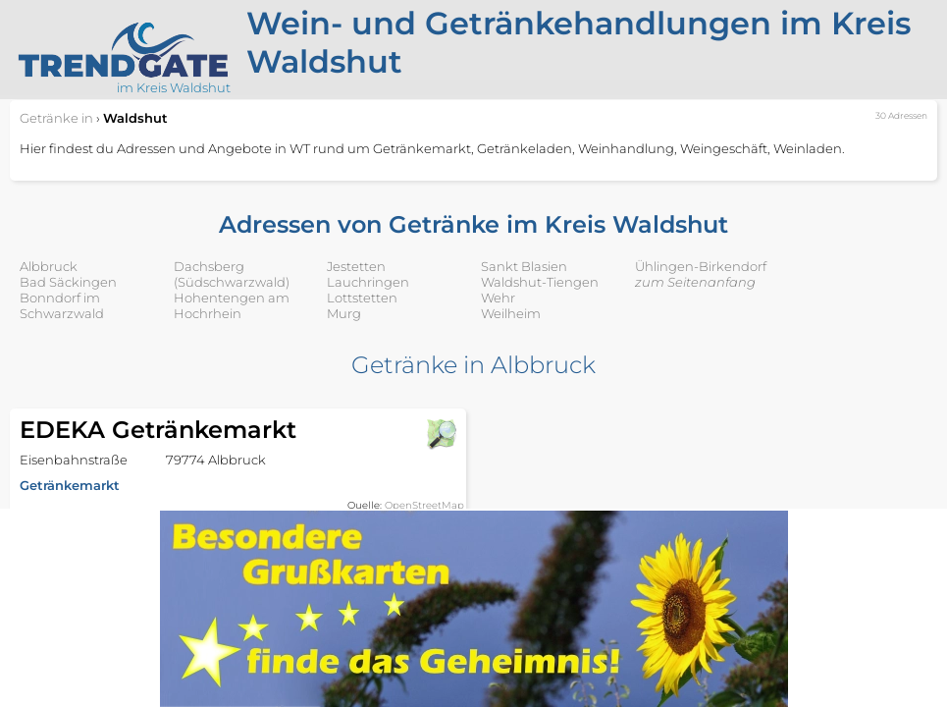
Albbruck (49, 266)
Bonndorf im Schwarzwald (62, 305)
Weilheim (511, 313)
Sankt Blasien (524, 266)
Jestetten (356, 266)
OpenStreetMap (424, 505)
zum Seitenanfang (695, 282)
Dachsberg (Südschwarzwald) (231, 274)
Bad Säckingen (68, 282)
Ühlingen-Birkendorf (700, 266)
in (56, 118)
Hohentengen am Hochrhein (231, 305)
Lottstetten (362, 297)
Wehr (498, 297)
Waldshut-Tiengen (540, 282)
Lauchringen (368, 282)
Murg (344, 313)
